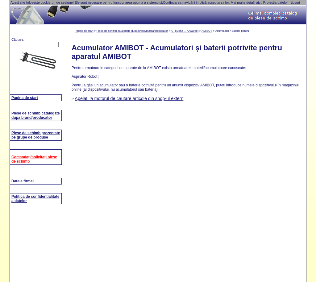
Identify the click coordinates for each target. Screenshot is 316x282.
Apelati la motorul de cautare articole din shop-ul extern (129, 98)
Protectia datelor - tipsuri (281, 2)
